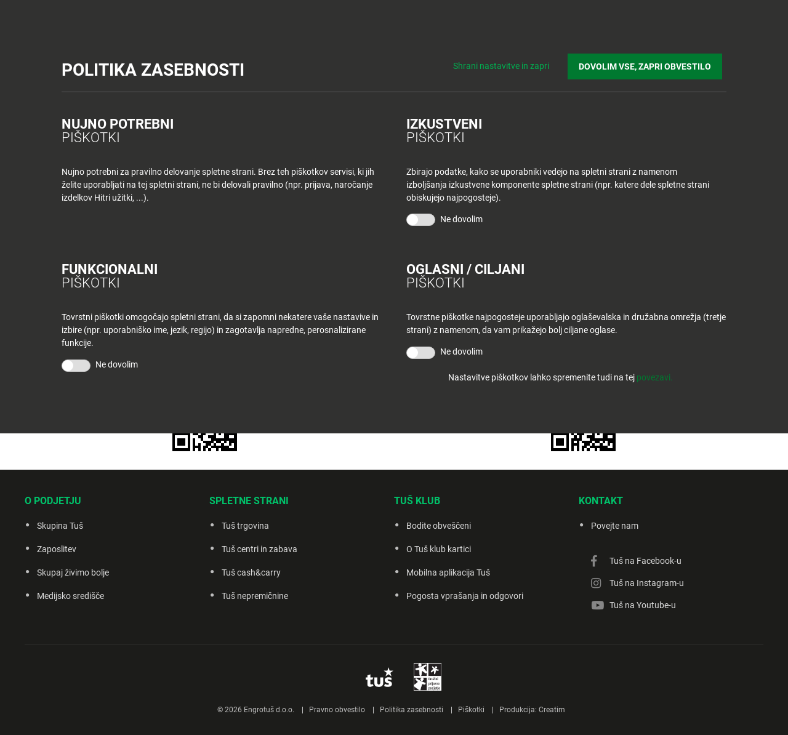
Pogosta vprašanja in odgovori (464, 596)
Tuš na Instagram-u (646, 583)
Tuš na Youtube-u (642, 605)
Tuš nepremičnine (255, 596)
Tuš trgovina (245, 526)
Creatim (552, 709)
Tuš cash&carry (251, 572)
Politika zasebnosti (411, 709)
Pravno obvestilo (337, 709)
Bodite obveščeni (438, 526)
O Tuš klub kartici (438, 549)
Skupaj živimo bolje (73, 572)
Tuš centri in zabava (259, 549)
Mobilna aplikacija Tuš (448, 572)
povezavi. (655, 377)
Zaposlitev (56, 549)
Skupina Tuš (60, 526)
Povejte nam (614, 526)
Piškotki (471, 709)
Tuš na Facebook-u (645, 561)
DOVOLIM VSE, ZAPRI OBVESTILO (649, 62)
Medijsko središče (70, 596)
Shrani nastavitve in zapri (510, 61)
